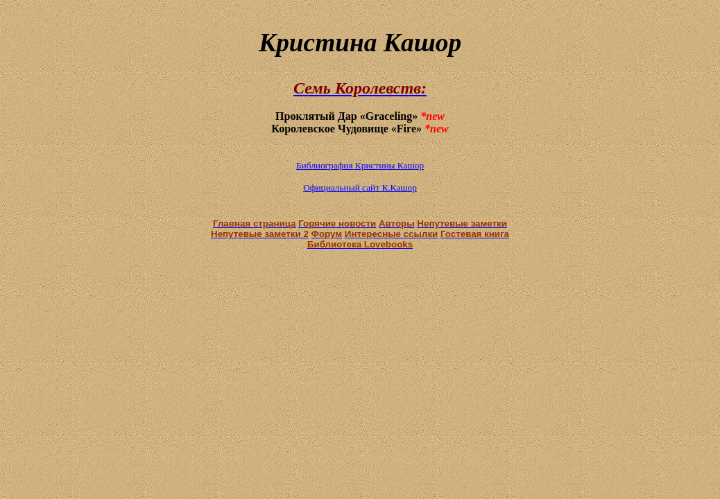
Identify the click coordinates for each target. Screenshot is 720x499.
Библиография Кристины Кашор (360, 165)
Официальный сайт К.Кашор (360, 187)
